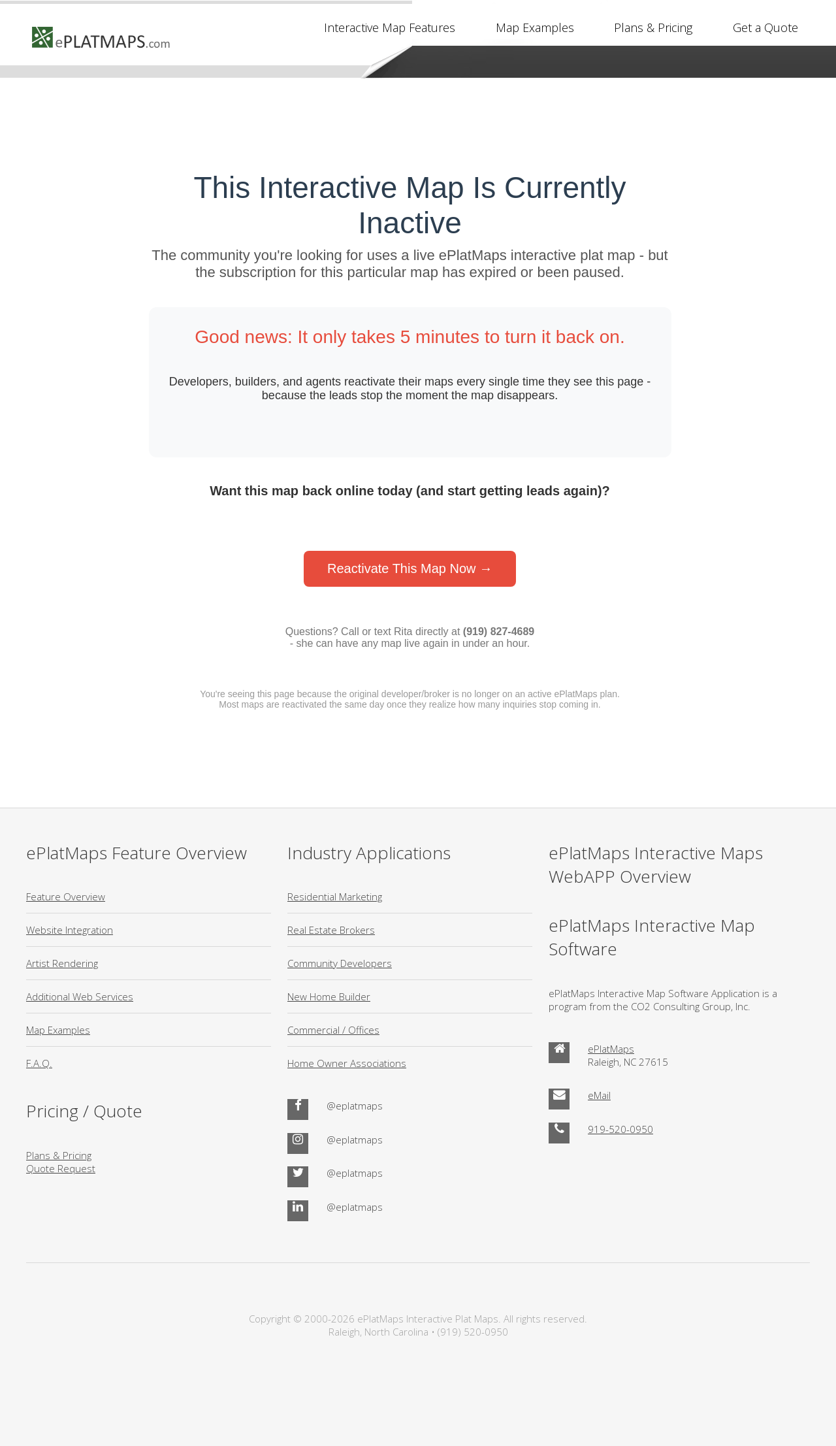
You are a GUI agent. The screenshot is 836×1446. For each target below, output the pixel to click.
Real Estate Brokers (331, 929)
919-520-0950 (620, 1129)
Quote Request (60, 1168)
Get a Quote (765, 27)
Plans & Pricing (653, 27)
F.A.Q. (39, 1063)
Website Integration (69, 929)
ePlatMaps (611, 1048)
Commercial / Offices (333, 1029)
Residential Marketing (334, 896)
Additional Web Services (79, 996)
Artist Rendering (62, 963)
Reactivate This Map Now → (409, 568)
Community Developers (339, 963)
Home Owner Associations (346, 1063)
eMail (599, 1095)
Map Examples (535, 27)
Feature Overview (65, 896)
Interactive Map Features (389, 27)
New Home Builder (328, 996)
